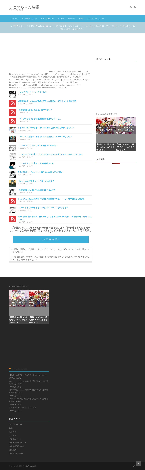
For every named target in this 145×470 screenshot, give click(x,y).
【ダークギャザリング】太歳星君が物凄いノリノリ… (39, 119)
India (81, 18)
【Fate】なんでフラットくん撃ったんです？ (36, 181)
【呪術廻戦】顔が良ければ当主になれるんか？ (37, 190)
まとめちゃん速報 (24, 7)
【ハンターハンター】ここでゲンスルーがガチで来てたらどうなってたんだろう (50, 154)
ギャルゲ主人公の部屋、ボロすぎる (22, 407)
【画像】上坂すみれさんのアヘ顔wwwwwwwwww (27, 375)
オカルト (61, 18)
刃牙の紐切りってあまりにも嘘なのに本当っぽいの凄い (40, 172)
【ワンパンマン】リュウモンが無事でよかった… (37, 145)
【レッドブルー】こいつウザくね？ (32, 92)
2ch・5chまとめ (47, 18)
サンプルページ (15, 439)
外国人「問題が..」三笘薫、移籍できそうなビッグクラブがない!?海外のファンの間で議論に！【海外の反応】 (50, 250)
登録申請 (71, 18)
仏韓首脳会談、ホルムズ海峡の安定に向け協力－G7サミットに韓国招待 (47, 101)
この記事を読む (51, 239)
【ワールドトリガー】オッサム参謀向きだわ (36, 163)
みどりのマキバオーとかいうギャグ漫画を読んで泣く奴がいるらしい (46, 127)
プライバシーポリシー (95, 18)
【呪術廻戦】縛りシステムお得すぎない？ (35, 110)
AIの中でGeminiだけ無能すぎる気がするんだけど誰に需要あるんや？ (28, 382)
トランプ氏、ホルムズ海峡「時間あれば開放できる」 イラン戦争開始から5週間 (51, 199)
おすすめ (14, 18)
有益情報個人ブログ (29, 18)
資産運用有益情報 (16, 453)
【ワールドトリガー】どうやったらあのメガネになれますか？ (43, 207)
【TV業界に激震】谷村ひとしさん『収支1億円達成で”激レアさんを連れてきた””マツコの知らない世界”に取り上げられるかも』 (50, 258)
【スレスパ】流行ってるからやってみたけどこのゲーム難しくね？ (45, 136)
